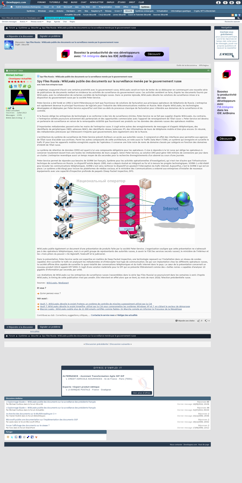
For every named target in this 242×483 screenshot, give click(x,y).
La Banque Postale (79, 390)
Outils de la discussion (186, 65)
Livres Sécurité (119, 15)
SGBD (117, 7)
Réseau (108, 11)
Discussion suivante (120, 344)
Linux (51, 11)
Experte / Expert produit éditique (81, 387)
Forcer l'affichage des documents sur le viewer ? (28, 425)
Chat (83, 2)
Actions (22, 22)
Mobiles (134, 7)
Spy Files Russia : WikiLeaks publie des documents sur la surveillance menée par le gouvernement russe (72, 42)
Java (76, 7)
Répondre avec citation (185, 321)
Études (121, 2)
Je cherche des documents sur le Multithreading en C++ (31, 414)
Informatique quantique (181, 11)
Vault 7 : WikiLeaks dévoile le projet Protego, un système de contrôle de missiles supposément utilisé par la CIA (96, 304)
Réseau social (36, 22)
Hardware (70, 11)
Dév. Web (85, 7)
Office (125, 7)
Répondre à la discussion (20, 36)
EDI (94, 7)
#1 (208, 70)
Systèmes (145, 7)
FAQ (65, 2)
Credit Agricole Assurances (85, 379)
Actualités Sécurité (73, 15)
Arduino (59, 11)
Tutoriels (54, 2)
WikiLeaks (52, 283)
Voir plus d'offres (141, 393)
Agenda (57, 22)
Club (141, 2)
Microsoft (68, 7)
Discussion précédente (96, 344)
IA (53, 7)
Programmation (105, 7)
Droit (132, 2)
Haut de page (203, 444)
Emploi (110, 2)
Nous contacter (176, 444)
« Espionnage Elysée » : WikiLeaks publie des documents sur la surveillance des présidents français (51, 402)
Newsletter (96, 2)
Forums (41, 2)
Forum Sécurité (89, 15)
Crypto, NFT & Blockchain (204, 11)
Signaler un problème (50, 36)
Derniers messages (9, 22)
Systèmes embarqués (144, 11)
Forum (12, 28)
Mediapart (63, 283)
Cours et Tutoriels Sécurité (139, 15)
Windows (42, 11)
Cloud (46, 7)
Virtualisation (162, 11)
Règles (72, 22)
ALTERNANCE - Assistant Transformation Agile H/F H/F (93, 376)
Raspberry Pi (96, 11)
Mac (86, 11)
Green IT (118, 11)
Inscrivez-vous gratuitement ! (59, 18)
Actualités (34, 332)
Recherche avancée (232, 22)
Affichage (203, 65)
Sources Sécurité (160, 15)
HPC (79, 11)
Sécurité (128, 11)
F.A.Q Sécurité (105, 15)
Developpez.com (190, 444)
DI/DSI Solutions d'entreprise (28, 7)
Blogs (74, 2)
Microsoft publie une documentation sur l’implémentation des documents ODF (42, 420)
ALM (58, 7)
